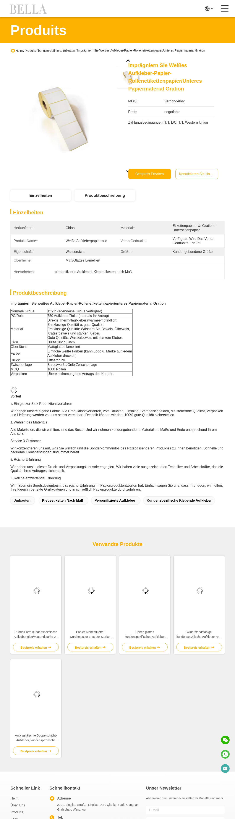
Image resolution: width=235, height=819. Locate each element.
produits (16, 812)
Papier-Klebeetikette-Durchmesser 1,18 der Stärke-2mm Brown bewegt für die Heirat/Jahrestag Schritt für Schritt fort (90, 634)
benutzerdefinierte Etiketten (56, 50)
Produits (30, 50)
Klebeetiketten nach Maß (62, 500)
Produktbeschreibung (105, 195)
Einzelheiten (40, 195)
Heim (19, 50)
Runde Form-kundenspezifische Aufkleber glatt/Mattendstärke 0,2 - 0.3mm (36, 634)
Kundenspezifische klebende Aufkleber (179, 500)
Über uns (17, 805)
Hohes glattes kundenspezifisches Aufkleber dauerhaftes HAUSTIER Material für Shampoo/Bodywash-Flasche (145, 634)
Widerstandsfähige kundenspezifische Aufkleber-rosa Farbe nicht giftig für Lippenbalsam (199, 634)
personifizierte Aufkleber (114, 500)
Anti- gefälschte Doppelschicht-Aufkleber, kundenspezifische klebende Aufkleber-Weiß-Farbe (36, 738)
